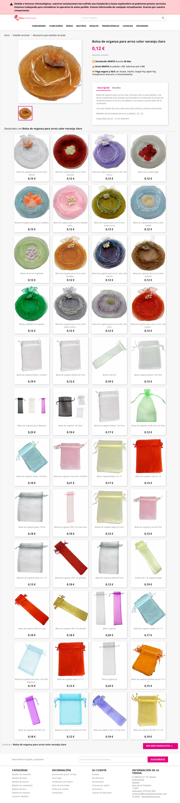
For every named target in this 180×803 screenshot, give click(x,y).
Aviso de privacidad (60, 785)
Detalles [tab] (116, 87)
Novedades (142, 26)
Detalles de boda (19, 778)
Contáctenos (57, 792)
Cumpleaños (56, 26)
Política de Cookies (60, 789)
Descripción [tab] (103, 87)
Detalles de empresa (21, 792)
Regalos (94, 26)
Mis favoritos (98, 778)
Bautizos (81, 26)
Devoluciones (98, 781)
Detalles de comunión (21, 774)
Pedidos (95, 774)
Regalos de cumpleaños (22, 785)
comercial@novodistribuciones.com (149, 793)
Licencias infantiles (20, 796)
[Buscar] (123, 18)
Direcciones (97, 789)
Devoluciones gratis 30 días (64, 774)
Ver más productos (160, 746)
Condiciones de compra (62, 781)
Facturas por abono (101, 785)
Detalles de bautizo (20, 781)
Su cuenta (99, 770)
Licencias (128, 26)
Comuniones (39, 26)
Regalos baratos (19, 789)
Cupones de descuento (102, 792)
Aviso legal (57, 778)
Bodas (69, 26)
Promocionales (110, 26)
